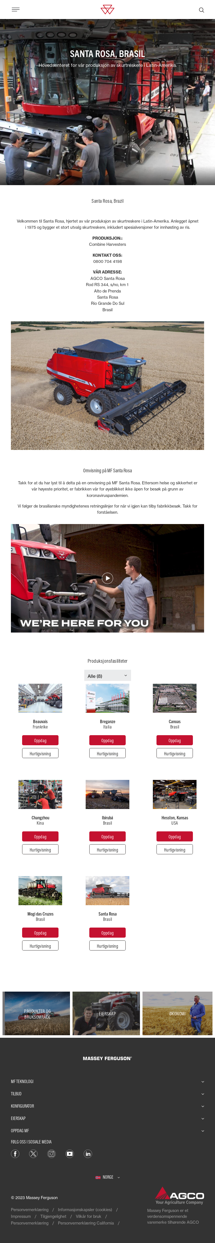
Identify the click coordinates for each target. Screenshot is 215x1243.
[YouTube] (70, 1153)
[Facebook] (15, 1153)
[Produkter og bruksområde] (38, 1013)
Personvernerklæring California (86, 1223)
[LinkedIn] (88, 1153)
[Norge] (107, 1177)
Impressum (21, 1216)
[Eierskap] (107, 1013)
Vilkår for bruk (88, 1216)
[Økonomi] (177, 1013)
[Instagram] (51, 1153)
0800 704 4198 (107, 261)
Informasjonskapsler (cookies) (85, 1209)
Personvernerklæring (29, 1209)
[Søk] (201, 9)
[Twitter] (33, 1153)
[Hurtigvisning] (40, 753)
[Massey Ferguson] (107, 9)
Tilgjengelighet (53, 1216)
